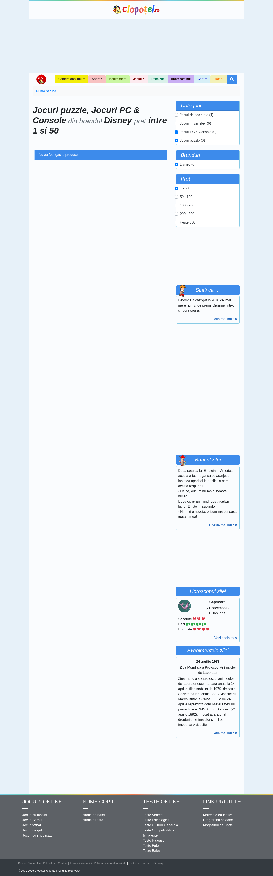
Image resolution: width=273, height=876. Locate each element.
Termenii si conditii (81, 863)
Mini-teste (150, 835)
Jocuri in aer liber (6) (195, 123)
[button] (232, 79)
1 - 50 (184, 188)
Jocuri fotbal (31, 825)
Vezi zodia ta (226, 638)
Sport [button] (96, 79)
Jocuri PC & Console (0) (198, 132)
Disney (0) (187, 164)
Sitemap (158, 863)
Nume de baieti (94, 815)
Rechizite (157, 79)
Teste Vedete (153, 815)
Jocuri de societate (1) (196, 115)
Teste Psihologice (156, 820)
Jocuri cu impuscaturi (38, 835)
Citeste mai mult (223, 525)
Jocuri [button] (137, 79)
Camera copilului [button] (70, 79)
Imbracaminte (181, 79)
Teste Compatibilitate (159, 830)
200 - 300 (187, 214)
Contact (62, 863)
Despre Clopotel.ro (29, 863)
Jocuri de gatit (33, 830)
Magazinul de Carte (218, 825)
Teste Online (161, 802)
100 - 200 (187, 205)
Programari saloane (218, 820)
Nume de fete (93, 820)
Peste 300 (187, 222)
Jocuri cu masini (34, 815)
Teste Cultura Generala (160, 825)
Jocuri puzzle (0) (192, 140)
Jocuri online (42, 802)
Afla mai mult (226, 319)
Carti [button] (200, 79)
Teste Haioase (153, 840)
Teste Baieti (152, 851)
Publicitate (49, 863)
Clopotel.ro (136, 10)
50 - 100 (186, 197)
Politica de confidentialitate (110, 863)
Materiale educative (218, 815)
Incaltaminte (117, 79)
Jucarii (218, 79)
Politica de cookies (140, 863)
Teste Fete (151, 845)
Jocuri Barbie (32, 820)
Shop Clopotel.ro (41, 79)
